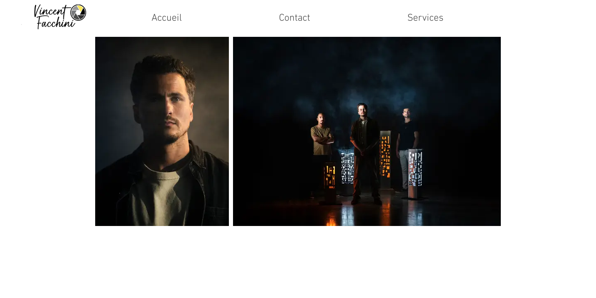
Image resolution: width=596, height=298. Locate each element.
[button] (425, 18)
